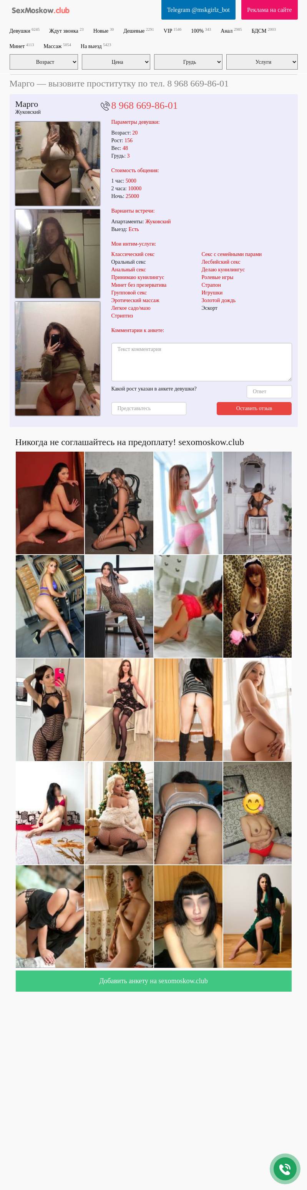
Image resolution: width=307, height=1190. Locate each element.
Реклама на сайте (269, 10)
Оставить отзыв (254, 408)
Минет (22, 46)
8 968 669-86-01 (144, 105)
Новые (103, 30)
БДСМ (264, 30)
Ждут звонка (66, 30)
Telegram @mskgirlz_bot (198, 10)
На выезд (96, 46)
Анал (231, 30)
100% (201, 30)
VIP (173, 30)
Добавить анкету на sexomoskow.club (153, 981)
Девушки (25, 30)
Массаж (57, 46)
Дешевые (138, 30)
